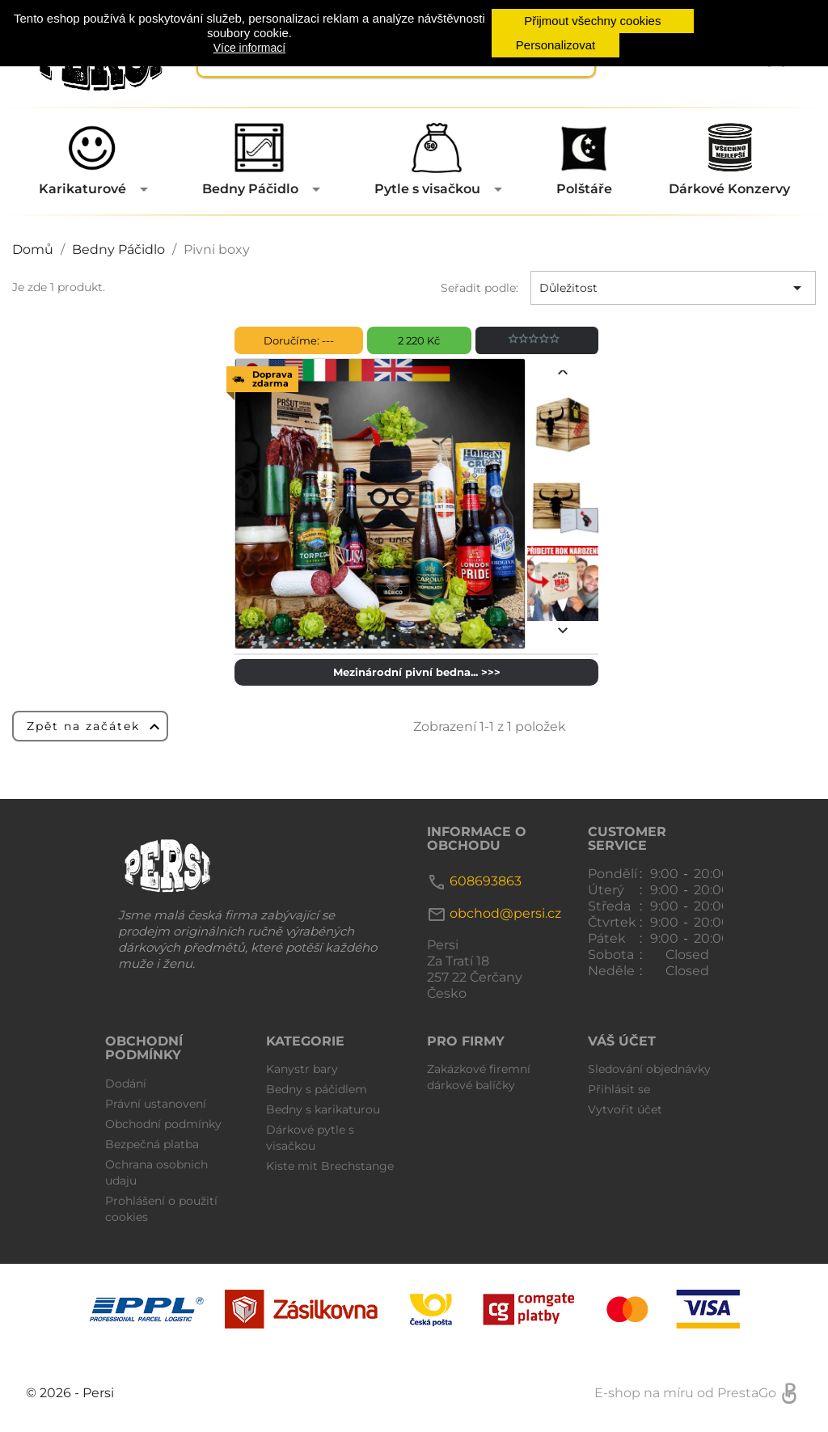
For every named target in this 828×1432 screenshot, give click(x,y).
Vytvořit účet (625, 1109)
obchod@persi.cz (505, 913)
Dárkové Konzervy (729, 188)
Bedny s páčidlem (316, 1089)
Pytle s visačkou (427, 188)
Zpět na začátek (95, 727)
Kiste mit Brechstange (330, 1166)
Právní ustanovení (155, 1103)
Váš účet (622, 1041)
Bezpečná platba (152, 1144)
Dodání (125, 1083)
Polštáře (584, 188)
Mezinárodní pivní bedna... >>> (417, 671)
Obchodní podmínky (163, 1124)
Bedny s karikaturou (323, 1109)
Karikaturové (82, 188)
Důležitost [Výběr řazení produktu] (673, 288)
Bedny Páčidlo (250, 188)
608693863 (486, 881)
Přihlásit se (619, 1089)
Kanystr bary (302, 1069)
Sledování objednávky (649, 1069)
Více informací (249, 47)
